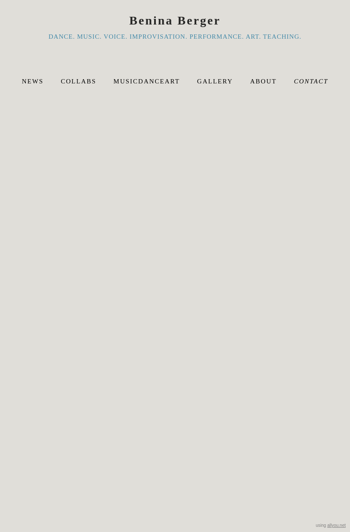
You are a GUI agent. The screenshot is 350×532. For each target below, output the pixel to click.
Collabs (78, 81)
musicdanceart (147, 81)
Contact (311, 81)
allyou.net (336, 525)
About (263, 81)
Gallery (215, 81)
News (33, 81)
